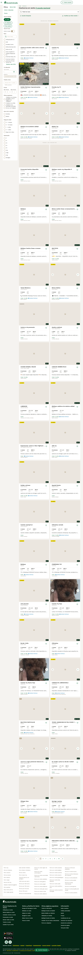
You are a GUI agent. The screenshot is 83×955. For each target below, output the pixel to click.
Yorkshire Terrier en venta (9, 914)
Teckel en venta (7, 922)
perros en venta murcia (70, 871)
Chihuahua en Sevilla (47, 915)
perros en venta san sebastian (70, 868)
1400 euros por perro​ (24, 881)
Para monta (8, 26)
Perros (5, 13)
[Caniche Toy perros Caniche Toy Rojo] (65, 590)
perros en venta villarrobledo (69, 883)
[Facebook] (6, 942)
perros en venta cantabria (40, 879)
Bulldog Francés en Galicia (48, 918)
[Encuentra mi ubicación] (14, 71)
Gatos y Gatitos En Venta (30, 906)
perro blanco (7, 877)
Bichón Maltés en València (48, 913)
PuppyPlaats (29, 945)
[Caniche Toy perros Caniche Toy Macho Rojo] (34, 669)
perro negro (7, 880)
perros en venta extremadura (38, 872)
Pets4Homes (16, 945)
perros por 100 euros (24, 886)
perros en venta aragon (40, 884)
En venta (7, 19)
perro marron (7, 872)
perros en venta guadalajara (56, 877)
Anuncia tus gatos (65, 925)
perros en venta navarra (55, 875)
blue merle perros (8, 889)
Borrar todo (13, 7)
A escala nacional (43, 8)
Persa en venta (26, 920)
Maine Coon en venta (27, 918)
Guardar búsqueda (25, 15)
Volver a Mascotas (8, 10)
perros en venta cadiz (55, 883)
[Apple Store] (8, 937)
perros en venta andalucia (40, 886)
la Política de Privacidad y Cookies (27, 950)
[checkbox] (4, 39)
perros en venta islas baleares (55, 880)
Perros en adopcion (46, 923)
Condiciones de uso (65, 918)
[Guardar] (46, 48)
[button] (34, 74)
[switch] (13, 31)
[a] (14, 92)
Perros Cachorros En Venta (10, 906)
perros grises (7, 887)
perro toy (6, 867)
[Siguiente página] (62, 858)
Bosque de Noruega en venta (29, 908)
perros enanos (7, 875)
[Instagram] (10, 942)
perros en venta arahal (70, 880)
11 (54, 858)
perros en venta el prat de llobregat (56, 890)
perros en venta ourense (56, 872)
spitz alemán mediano (24, 867)
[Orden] (70, 15)
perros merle (22, 872)
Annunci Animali (46, 945)
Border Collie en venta (8, 919)
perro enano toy (23, 875)
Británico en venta (26, 910)
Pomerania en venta (8, 917)
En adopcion (8, 22)
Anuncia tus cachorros (66, 923)
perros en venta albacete (71, 877)
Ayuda (62, 913)
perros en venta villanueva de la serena (71, 874)
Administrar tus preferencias (57, 950)
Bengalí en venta (26, 915)
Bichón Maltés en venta (9, 912)
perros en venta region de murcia (40, 868)
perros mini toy (7, 882)
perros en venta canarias (56, 867)
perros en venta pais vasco (41, 889)
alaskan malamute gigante (10, 884)
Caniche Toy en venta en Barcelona (50, 920)
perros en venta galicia (40, 881)
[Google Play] (8, 933)
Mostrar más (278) (11, 64)
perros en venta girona (70, 886)
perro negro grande (8, 892)
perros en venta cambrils (71, 892)
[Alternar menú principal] (1, 2)
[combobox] (8, 71)
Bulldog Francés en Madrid (48, 910)
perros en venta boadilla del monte (72, 889)
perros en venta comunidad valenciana (41, 876)
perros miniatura (8, 870)
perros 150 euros (23, 891)
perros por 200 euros (24, 883)
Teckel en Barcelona (47, 908)
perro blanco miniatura (24, 870)
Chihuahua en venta (8, 910)
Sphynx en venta (26, 913)
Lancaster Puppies (56, 945)
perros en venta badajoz (55, 870)
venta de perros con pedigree (24, 878)
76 (58, 858)
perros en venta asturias (25, 893)
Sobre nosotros (64, 908)
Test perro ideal (65, 927)
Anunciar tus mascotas (66, 920)
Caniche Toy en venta (8, 924)
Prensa (62, 915)
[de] (8, 92)
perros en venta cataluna (40, 893)
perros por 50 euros (24, 888)
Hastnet (22, 945)
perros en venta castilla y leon (56, 887)
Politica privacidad (65, 910)
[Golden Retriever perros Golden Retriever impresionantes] (34, 74)
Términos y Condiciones (12, 950)
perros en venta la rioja (40, 891)
